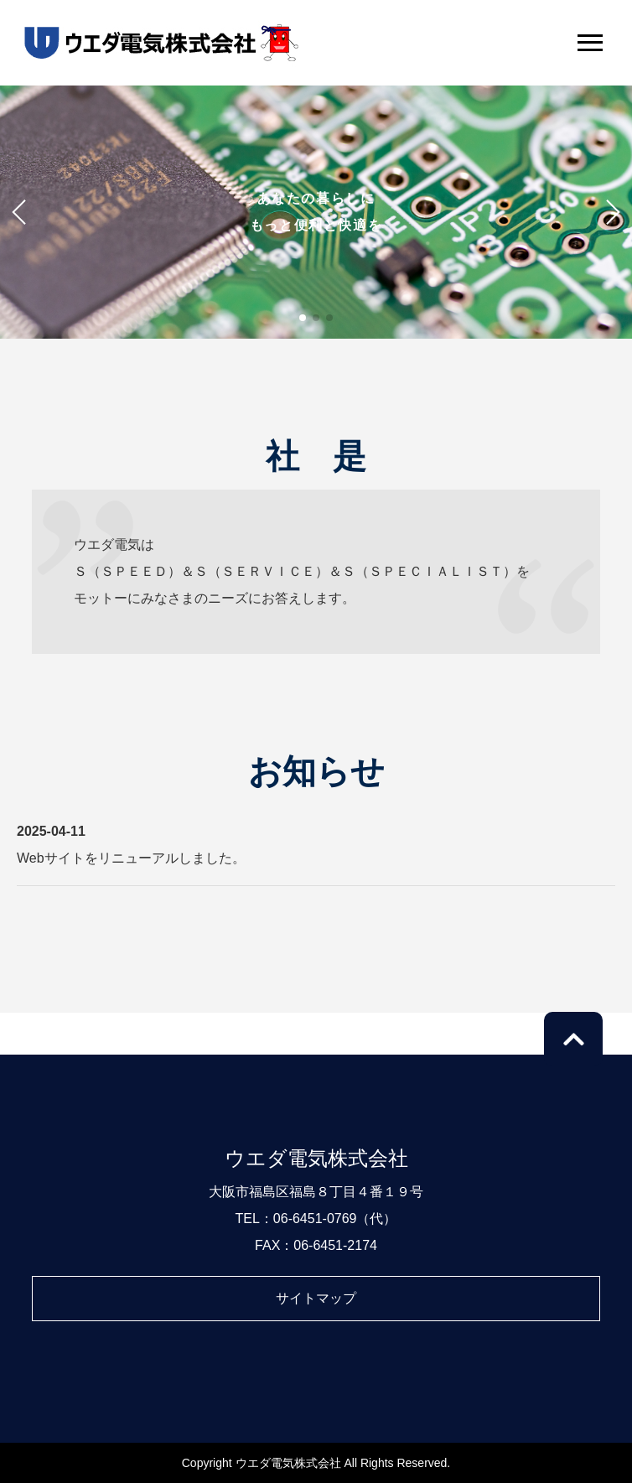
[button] (302, 317)
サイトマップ (316, 1298)
